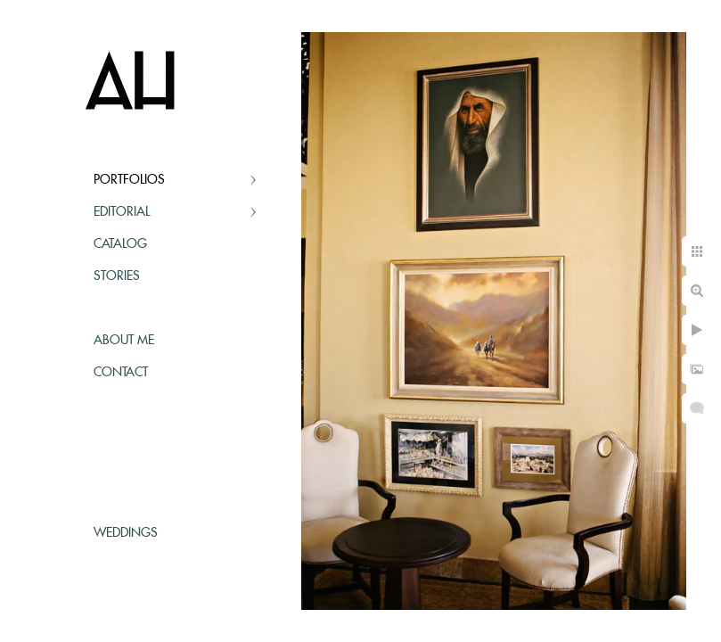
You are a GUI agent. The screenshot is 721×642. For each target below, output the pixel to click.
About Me (124, 340)
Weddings (126, 533)
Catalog (120, 244)
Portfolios (129, 180)
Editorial (122, 212)
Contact (121, 373)
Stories (117, 276)
